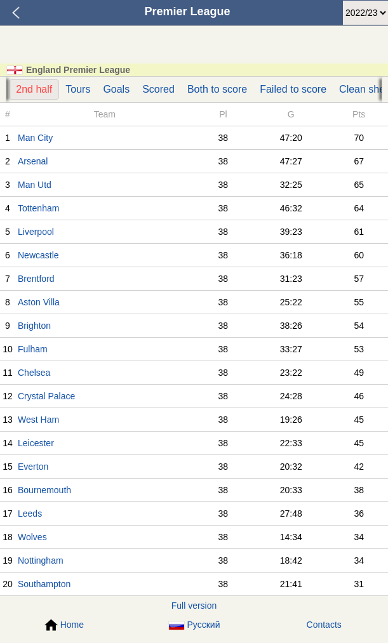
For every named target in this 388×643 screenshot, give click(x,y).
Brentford (36, 279)
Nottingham (41, 560)
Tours (77, 89)
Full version (194, 605)
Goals (116, 89)
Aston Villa (39, 302)
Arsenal (33, 161)
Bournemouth (44, 490)
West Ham (38, 419)
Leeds (30, 513)
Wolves (32, 537)
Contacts (324, 625)
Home (64, 625)
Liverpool (36, 232)
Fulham (33, 349)
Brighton (34, 326)
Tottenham (38, 208)
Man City (35, 138)
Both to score (217, 89)
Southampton (44, 584)
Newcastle (38, 255)
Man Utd (34, 185)
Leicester (36, 443)
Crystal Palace (46, 396)
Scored (158, 89)
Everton (33, 466)
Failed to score (293, 89)
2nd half (34, 89)
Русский (194, 625)
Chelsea (34, 373)
